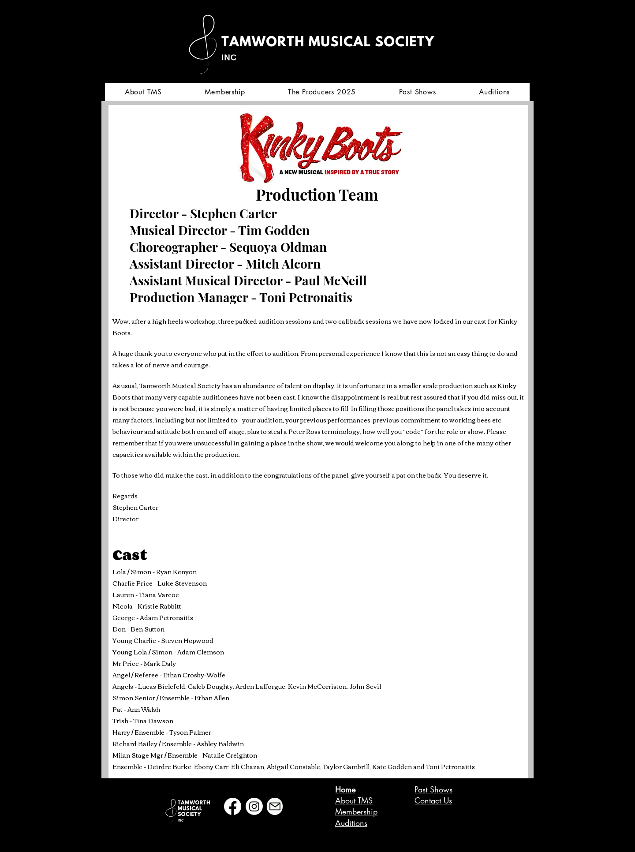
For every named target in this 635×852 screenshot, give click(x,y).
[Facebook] (232, 806)
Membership (356, 811)
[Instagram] (254, 806)
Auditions (351, 823)
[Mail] (275, 806)
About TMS (354, 800)
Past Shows (433, 789)
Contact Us (433, 800)
